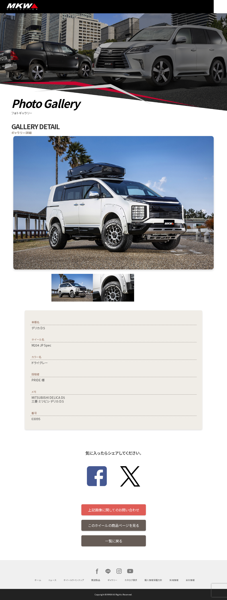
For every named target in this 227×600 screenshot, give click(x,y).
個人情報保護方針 (153, 580)
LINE (108, 571)
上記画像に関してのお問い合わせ (113, 509)
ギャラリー (112, 580)
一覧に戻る (113, 541)
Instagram (119, 571)
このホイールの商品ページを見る (113, 525)
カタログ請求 (131, 580)
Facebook (96, 571)
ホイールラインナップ (74, 580)
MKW (36, 6)
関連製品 (95, 580)
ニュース (52, 580)
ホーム (38, 580)
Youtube (130, 571)
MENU (220, 6)
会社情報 (190, 580)
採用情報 (174, 580)
